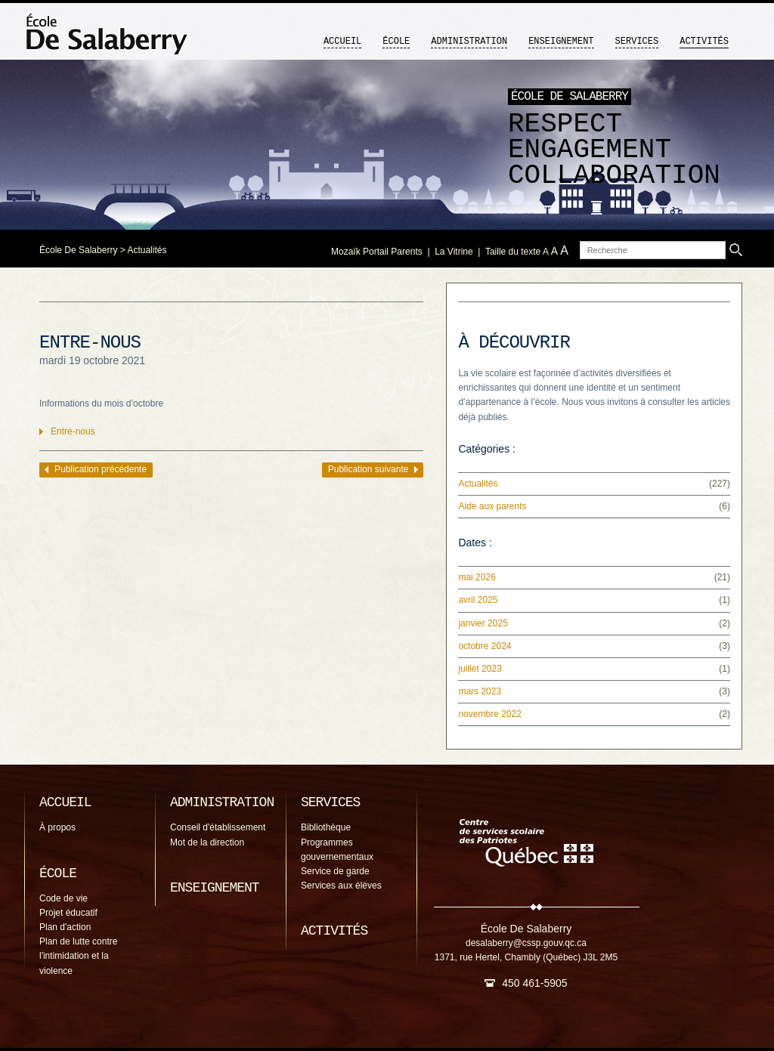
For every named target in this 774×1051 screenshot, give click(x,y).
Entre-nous (73, 431)
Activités (704, 41)
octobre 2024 (484, 646)
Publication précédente (100, 469)
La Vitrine (453, 251)
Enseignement (560, 41)
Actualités (146, 250)
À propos (57, 827)
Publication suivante (368, 469)
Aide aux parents (492, 506)
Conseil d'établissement (217, 827)
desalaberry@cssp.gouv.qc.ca (526, 943)
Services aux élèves (341, 885)
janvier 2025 (482, 623)
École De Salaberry (78, 250)
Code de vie (63, 898)
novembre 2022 (489, 714)
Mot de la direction (207, 842)
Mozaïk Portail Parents (377, 251)
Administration (469, 41)
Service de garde (335, 871)
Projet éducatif (68, 912)
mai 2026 (476, 577)
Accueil (342, 41)
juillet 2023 (479, 668)
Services (637, 41)
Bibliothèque (326, 827)
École (396, 41)
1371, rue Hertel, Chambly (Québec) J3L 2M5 (526, 957)
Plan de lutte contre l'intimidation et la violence (78, 955)
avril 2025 (477, 600)
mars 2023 (479, 691)
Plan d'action (65, 927)
